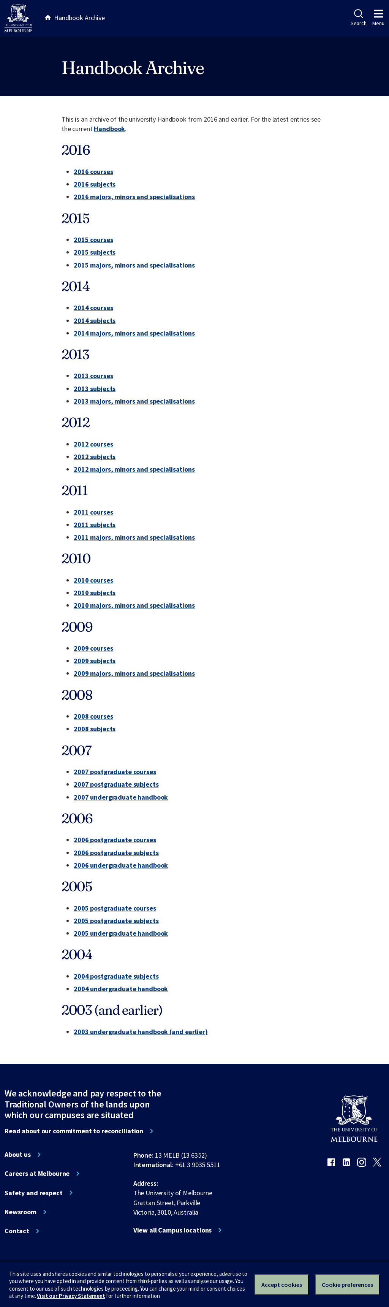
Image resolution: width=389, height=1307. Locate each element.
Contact (17, 1231)
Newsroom (20, 1212)
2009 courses (93, 648)
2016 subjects (94, 184)
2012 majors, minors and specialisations (134, 469)
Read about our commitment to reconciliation (74, 1131)
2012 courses (93, 444)
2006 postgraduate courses (115, 839)
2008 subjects (94, 728)
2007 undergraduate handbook (121, 797)
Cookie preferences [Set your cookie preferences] (347, 1284)
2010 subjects (94, 592)
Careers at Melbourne (37, 1173)
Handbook (109, 128)
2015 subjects (94, 252)
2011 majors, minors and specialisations (134, 537)
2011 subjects (94, 524)
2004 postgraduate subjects (116, 976)
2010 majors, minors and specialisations (134, 605)
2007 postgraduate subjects (116, 784)
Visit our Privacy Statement (71, 1295)
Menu (378, 18)
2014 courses (93, 307)
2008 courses (93, 716)
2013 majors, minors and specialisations (134, 401)
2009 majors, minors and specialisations (134, 673)
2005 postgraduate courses (115, 908)
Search (358, 18)
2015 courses (93, 239)
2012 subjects (94, 456)
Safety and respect (34, 1193)
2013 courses (93, 375)
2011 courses (93, 512)
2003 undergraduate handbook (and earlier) (140, 1031)
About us (18, 1154)
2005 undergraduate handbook (121, 933)
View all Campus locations (172, 1230)
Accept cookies (281, 1284)
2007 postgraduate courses (115, 771)
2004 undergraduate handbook (121, 988)
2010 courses (93, 580)
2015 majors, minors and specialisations (134, 265)
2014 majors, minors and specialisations (134, 333)
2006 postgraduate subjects (116, 852)
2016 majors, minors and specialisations (134, 196)
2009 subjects (94, 660)
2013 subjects (94, 388)
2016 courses (93, 171)
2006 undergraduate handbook (121, 865)
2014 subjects (94, 320)
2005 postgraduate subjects (116, 920)
